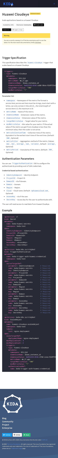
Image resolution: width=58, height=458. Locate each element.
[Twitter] (7, 435)
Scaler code (39, 25)
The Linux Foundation (13, 444)
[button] (54, 4)
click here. (38, 42)
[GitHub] (17, 435)
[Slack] (27, 435)
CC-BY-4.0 (44, 440)
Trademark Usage (16, 448)
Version (7, 30)
